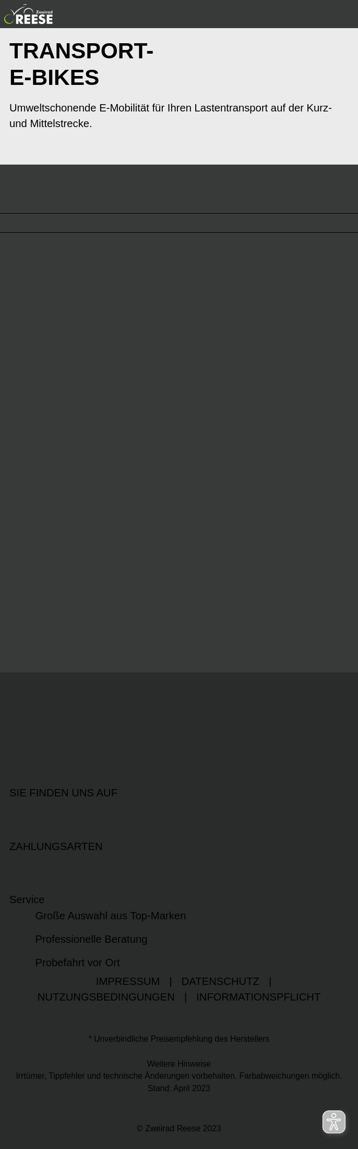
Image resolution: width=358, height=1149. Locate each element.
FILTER (27, 196)
